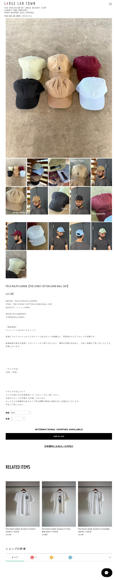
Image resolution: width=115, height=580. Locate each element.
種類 (8, 413)
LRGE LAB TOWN (20, 3)
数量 (8, 419)
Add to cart (59, 436)
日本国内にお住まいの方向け (58, 446)
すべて (15, 557)
